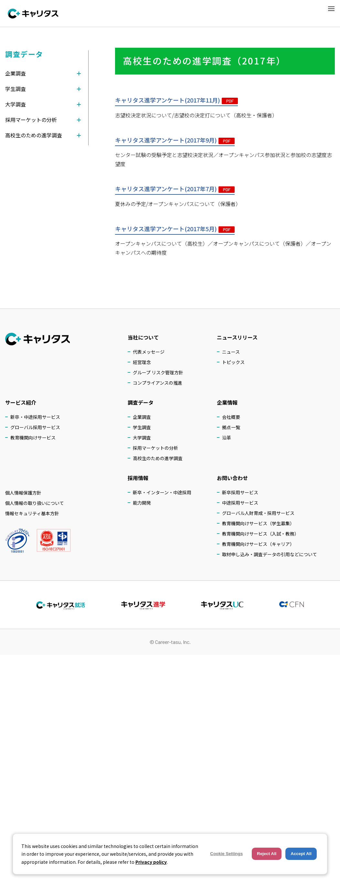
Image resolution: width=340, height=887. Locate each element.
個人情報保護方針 (23, 492)
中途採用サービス (240, 502)
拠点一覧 (231, 427)
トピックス (233, 362)
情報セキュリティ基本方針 (32, 513)
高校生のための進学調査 (158, 458)
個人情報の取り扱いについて (34, 503)
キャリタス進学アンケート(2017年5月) (175, 229)
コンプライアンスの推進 (157, 382)
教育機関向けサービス (33, 437)
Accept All (301, 853)
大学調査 (142, 437)
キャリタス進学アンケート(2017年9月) (175, 140)
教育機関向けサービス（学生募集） (258, 523)
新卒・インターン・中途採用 (162, 492)
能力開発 (142, 502)
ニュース (231, 352)
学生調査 (142, 427)
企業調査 (142, 417)
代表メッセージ (149, 352)
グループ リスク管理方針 (158, 372)
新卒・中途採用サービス (35, 417)
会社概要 (231, 417)
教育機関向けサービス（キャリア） (258, 544)
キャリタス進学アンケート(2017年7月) (175, 189)
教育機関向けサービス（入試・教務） (260, 533)
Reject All (266, 853)
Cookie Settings (226, 853)
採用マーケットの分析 (155, 448)
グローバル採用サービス (35, 427)
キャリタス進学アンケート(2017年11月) (176, 100)
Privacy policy (151, 862)
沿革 (226, 437)
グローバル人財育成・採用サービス (258, 513)
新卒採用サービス (240, 492)
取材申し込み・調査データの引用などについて (269, 554)
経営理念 (142, 362)
